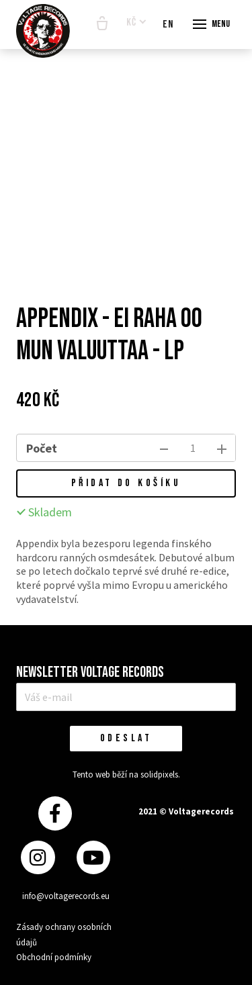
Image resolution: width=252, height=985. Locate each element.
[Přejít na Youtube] (93, 857)
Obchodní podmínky (53, 957)
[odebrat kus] (164, 447)
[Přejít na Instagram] (37, 857)
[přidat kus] (221, 447)
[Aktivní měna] (136, 23)
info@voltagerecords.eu (66, 896)
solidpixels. (160, 774)
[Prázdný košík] (102, 24)
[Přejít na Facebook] (55, 813)
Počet (41, 448)
